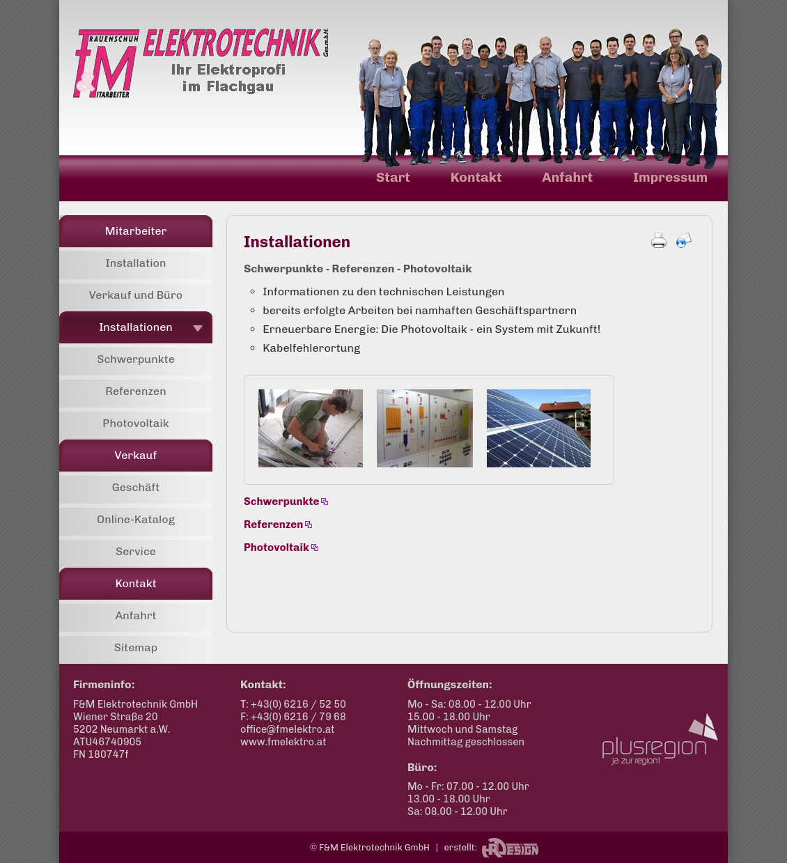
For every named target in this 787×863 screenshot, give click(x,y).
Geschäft (136, 487)
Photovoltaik (135, 423)
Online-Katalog (136, 519)
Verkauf (136, 455)
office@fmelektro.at (287, 729)
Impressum (670, 177)
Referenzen (135, 391)
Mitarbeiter (136, 231)
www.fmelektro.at (283, 742)
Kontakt (476, 177)
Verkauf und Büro (136, 295)
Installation (135, 263)
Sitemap (136, 647)
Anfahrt (567, 177)
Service (136, 551)
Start (393, 177)
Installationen (136, 327)
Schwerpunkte (136, 359)
